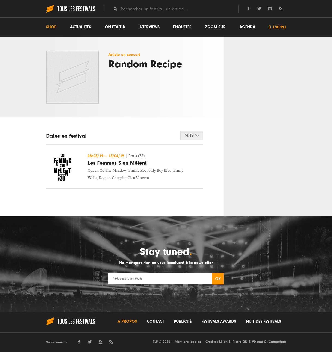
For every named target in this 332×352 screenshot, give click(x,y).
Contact (155, 321)
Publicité (183, 321)
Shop (51, 27)
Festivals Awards (219, 321)
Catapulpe (277, 341)
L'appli (277, 27)
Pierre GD (240, 341)
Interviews (149, 27)
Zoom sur (215, 27)
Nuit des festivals (263, 321)
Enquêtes (182, 27)
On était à (115, 27)
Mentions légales (188, 341)
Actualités (80, 27)
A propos (127, 321)
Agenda (247, 27)
